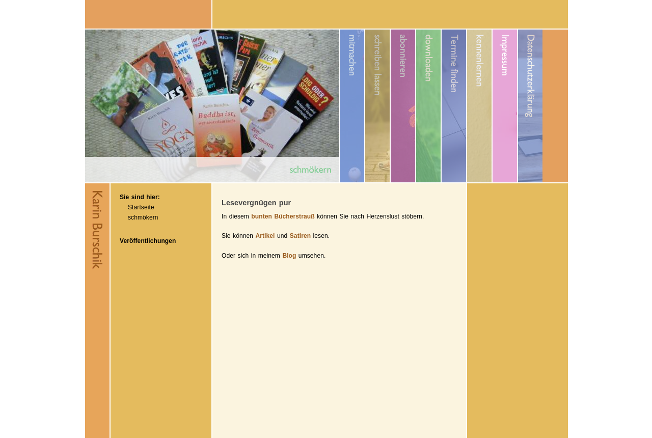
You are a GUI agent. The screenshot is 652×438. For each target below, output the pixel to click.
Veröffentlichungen (148, 240)
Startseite (141, 207)
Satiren (300, 235)
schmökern (143, 217)
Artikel (265, 235)
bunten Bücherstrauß (282, 216)
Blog (289, 255)
